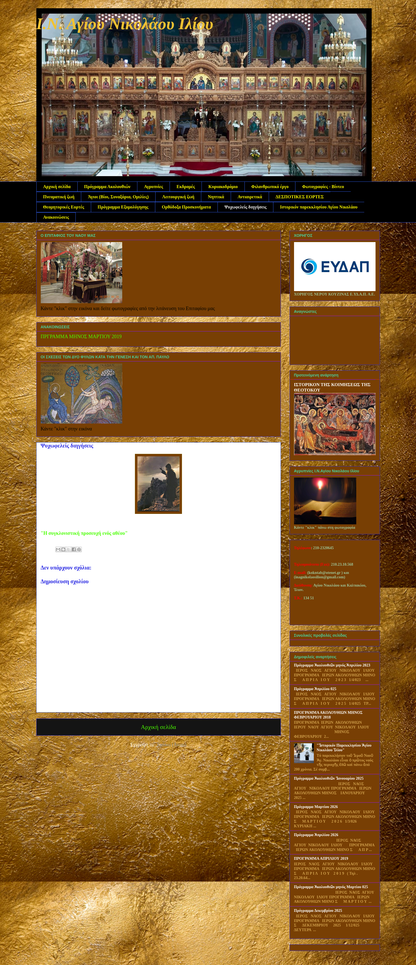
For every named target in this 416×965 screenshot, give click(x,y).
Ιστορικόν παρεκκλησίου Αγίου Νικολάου (319, 207)
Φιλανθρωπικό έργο (270, 186)
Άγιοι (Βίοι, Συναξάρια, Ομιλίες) (118, 196)
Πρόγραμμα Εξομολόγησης (123, 207)
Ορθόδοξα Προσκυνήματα (186, 207)
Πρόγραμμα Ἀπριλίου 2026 (316, 835)
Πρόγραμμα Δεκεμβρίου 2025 (318, 911)
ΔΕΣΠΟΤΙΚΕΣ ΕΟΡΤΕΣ (300, 196)
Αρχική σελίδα (57, 186)
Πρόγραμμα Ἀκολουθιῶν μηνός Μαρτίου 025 (331, 887)
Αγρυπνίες (153, 186)
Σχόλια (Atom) (171, 744)
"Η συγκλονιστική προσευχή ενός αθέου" (84, 533)
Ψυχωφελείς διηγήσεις (245, 207)
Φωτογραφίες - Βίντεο (323, 186)
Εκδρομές (185, 186)
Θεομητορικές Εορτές (63, 207)
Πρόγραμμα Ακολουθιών (107, 186)
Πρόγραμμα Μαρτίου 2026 (316, 807)
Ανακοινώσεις (56, 217)
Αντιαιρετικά (250, 196)
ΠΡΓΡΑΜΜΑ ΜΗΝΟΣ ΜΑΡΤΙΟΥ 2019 (81, 336)
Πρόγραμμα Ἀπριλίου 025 (315, 689)
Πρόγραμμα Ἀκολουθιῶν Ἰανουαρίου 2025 (329, 778)
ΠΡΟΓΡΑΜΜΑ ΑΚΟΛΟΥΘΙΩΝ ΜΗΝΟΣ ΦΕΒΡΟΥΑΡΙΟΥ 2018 (328, 715)
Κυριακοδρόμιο (223, 186)
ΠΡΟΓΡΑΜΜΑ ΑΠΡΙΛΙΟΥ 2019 (321, 858)
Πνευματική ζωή (59, 196)
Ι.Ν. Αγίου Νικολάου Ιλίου (124, 24)
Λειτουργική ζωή (178, 196)
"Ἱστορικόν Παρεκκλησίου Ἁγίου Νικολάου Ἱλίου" (344, 747)
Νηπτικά (216, 196)
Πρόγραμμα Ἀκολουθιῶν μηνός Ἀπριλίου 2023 (332, 665)
